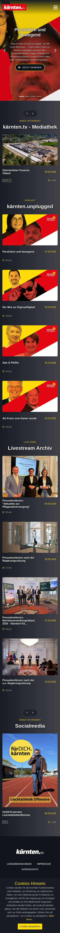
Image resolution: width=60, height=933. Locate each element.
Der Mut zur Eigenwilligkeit (18, 307)
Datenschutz (30, 869)
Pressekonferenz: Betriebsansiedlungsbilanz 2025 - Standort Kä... (18, 620)
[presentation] (28, 113)
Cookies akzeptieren (30, 926)
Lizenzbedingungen (19, 864)
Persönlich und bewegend (18, 251)
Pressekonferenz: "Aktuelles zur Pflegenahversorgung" (16, 503)
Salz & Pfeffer (10, 362)
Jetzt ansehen (30, 67)
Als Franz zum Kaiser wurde (19, 418)
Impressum (44, 864)
